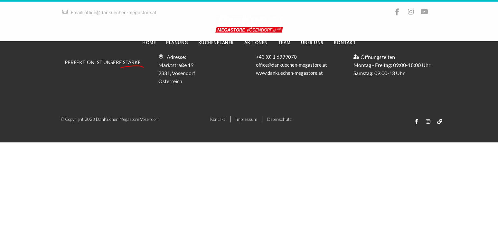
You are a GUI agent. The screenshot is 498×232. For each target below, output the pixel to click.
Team (284, 42)
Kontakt (345, 42)
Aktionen (256, 42)
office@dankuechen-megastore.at (291, 65)
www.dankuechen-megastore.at (289, 73)
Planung (177, 42)
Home (149, 42)
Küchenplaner (216, 42)
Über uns (312, 42)
